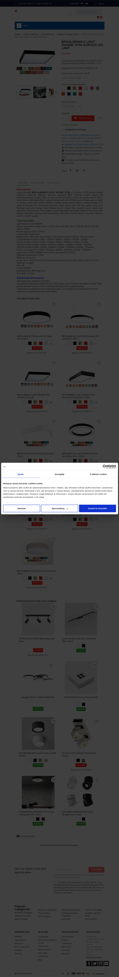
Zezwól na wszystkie (97, 508)
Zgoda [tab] (21, 474)
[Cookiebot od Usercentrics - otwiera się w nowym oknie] (104, 467)
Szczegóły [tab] (59, 474)
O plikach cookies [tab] (98, 474)
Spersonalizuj (60, 508)
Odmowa (21, 508)
